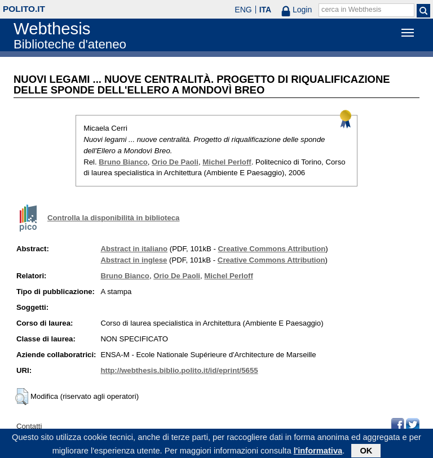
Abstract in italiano (133, 248)
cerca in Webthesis (351, 10)
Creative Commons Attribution (272, 248)
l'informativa (318, 451)
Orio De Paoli (175, 162)
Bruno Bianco (123, 162)
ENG (243, 10)
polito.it (24, 9)
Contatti (29, 426)
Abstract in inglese (133, 260)
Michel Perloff (226, 162)
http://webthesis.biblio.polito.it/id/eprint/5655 (179, 370)
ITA (265, 10)
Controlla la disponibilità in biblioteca (113, 218)
